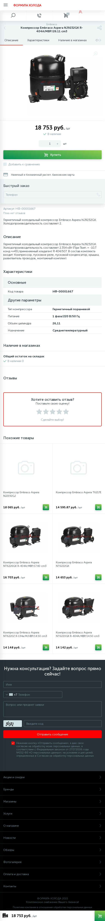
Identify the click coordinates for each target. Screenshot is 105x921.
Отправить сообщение (52, 734)
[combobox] (10, 694)
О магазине (52, 825)
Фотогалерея (52, 862)
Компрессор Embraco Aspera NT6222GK (74, 564)
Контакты (52, 886)
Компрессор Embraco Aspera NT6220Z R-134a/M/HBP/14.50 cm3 (25, 634)
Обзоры (52, 850)
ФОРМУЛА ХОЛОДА (27, 5)
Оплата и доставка (52, 874)
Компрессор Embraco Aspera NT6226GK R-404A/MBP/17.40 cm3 (24, 564)
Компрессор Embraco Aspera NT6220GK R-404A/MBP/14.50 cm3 (77, 634)
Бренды (52, 789)
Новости (52, 838)
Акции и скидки (52, 777)
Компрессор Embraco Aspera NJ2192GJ (21, 494)
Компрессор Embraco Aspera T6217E (78, 492)
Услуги (52, 813)
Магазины (52, 801)
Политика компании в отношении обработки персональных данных (52, 907)
